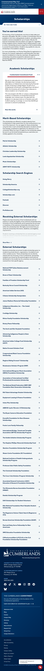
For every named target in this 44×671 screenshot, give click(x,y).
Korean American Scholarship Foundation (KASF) (19, 520)
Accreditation (7, 640)
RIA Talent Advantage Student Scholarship (17, 392)
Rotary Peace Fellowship (11, 323)
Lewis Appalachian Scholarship (13, 156)
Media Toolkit (7, 659)
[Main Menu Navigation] (41, 12)
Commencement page (8, 7)
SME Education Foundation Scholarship (16, 532)
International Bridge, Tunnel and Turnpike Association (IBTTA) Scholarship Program (17, 431)
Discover (6, 205)
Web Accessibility (8, 642)
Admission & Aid (8, 609)
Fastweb (6, 200)
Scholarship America (10, 184)
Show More (6, 242)
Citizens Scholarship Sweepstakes (14, 296)
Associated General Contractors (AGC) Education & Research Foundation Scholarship (18, 482)
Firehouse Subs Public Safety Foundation (17, 465)
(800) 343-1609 (8, 580)
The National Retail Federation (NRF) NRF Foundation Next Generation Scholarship (17, 386)
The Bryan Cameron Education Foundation (17, 413)
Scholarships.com (9, 195)
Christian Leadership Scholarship (14, 151)
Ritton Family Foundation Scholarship (16, 318)
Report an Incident (9, 653)
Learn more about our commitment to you (17, 604)
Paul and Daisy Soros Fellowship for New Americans (17, 526)
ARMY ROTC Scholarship (11, 167)
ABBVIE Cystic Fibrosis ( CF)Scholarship (16, 408)
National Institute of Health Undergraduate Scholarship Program (18, 459)
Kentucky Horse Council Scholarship (15, 285)
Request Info (7, 628)
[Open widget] (40, 667)
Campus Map (7, 617)
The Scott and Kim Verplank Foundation (16, 329)
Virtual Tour (7, 631)
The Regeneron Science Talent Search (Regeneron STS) (19, 514)
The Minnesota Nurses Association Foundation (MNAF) (18, 489)
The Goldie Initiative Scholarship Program (17, 438)
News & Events (8, 625)
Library (6, 623)
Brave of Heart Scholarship (12, 275)
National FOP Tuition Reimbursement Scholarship (15, 269)
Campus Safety (8, 650)
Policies (6, 648)
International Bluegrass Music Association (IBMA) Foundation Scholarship (17, 372)
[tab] (21, 75)
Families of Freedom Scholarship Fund (16, 280)
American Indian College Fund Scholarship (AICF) (17, 342)
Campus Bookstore (9, 633)
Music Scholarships (9, 162)
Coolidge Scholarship (10, 313)
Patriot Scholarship (9, 141)
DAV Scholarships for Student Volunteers (17, 500)
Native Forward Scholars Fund (13, 348)
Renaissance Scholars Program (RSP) (15, 366)
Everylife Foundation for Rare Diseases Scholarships (16, 419)
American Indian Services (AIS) (13, 290)
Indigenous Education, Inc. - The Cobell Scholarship (16, 307)
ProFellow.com (8, 210)
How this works (10, 110)
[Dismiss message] (42, 660)
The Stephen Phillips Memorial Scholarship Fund (19, 443)
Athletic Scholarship (10, 146)
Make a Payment (8, 656)
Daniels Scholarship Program (13, 495)
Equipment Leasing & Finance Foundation (17, 397)
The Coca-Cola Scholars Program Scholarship (18, 476)
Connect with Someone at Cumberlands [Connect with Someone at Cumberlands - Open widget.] (27, 661)
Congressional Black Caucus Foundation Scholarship (16, 354)
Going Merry (7, 179)
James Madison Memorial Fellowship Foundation (19, 301)
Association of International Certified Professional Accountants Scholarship (16, 379)
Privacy (6, 645)
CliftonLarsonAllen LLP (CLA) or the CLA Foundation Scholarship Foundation (17, 538)
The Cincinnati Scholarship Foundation (16, 471)
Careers (6, 614)
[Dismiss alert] (41, 4)
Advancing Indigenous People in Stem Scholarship (16, 335)
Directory (6, 620)
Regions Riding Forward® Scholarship (15, 360)
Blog (5, 612)
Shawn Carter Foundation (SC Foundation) (17, 453)
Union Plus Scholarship (11, 403)
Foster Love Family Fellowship (13, 425)
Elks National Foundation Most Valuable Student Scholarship (19, 507)
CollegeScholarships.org (11, 190)
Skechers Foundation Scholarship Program (17, 448)
